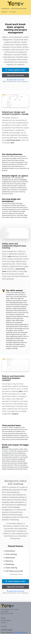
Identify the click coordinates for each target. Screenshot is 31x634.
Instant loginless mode (15, 70)
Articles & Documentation (19, 8)
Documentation (6, 620)
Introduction (5, 8)
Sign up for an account (15, 75)
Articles (3, 618)
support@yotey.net (19, 632)
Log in (13, 12)
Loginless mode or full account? (16, 79)
